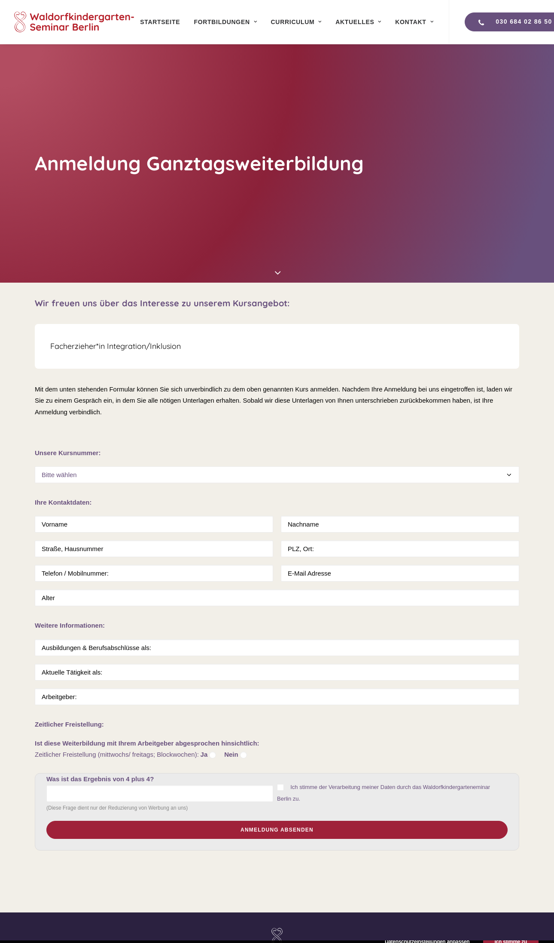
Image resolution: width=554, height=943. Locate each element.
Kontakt (414, 21)
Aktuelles (358, 21)
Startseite (160, 21)
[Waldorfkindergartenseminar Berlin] (74, 22)
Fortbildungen (225, 21)
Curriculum (296, 21)
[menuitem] (160, 22)
